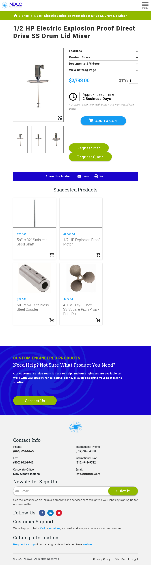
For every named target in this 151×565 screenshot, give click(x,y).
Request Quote (90, 156)
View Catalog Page (82, 70)
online (87, 544)
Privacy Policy (102, 559)
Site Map (120, 559)
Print (99, 176)
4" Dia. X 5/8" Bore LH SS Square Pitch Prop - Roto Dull (81, 309)
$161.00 (21, 234)
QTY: (123, 80)
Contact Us (35, 400)
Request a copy (24, 544)
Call (42, 528)
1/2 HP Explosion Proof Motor (81, 242)
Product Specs (80, 57)
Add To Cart (103, 121)
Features (75, 51)
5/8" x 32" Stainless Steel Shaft (32, 242)
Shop (25, 16)
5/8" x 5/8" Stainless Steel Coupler (33, 307)
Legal (134, 559)
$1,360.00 (69, 234)
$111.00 (68, 299)
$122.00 (21, 299)
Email (83, 176)
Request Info (89, 148)
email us (54, 528)
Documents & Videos (84, 63)
